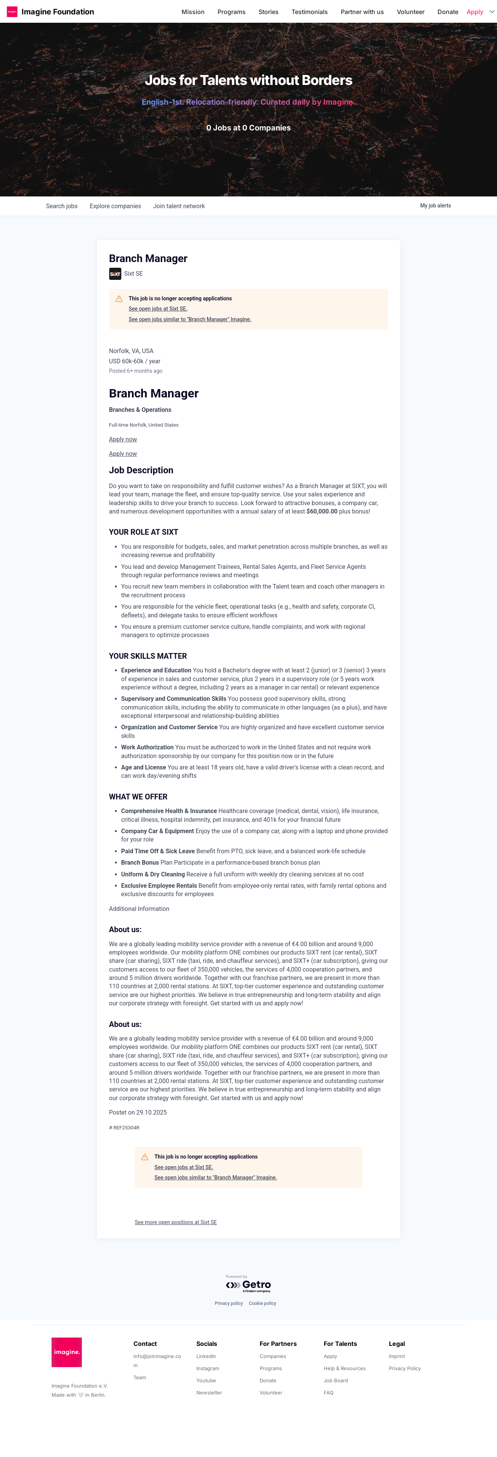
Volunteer (411, 12)
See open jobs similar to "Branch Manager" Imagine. (190, 319)
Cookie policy (262, 1303)
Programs (232, 12)
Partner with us (362, 12)
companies (115, 206)
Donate (447, 12)
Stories (269, 12)
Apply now (123, 439)
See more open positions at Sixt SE (176, 1222)
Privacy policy (229, 1303)
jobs (62, 206)
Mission (193, 12)
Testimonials (310, 12)
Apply (475, 12)
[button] (12, 11)
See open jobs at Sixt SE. (158, 309)
